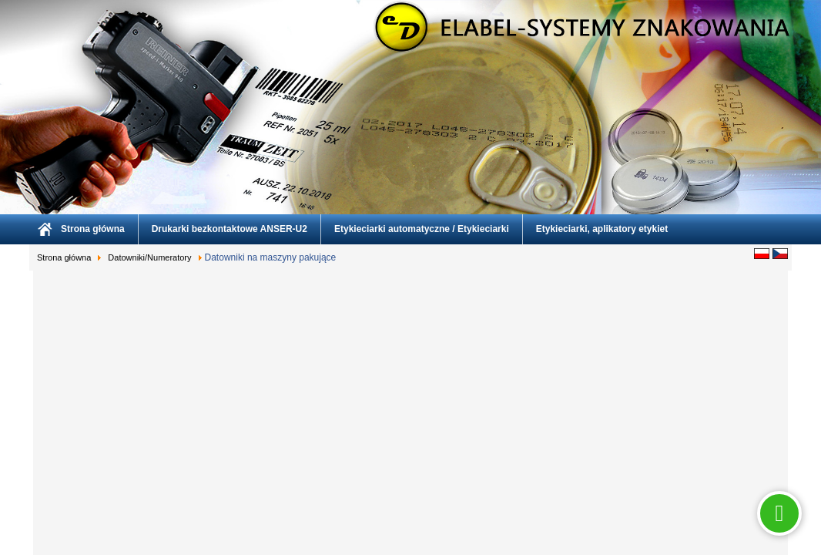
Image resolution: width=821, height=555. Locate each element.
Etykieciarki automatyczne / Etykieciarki (421, 229)
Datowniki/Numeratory (149, 257)
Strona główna (93, 229)
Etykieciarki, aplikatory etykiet (602, 229)
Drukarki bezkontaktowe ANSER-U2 (229, 229)
